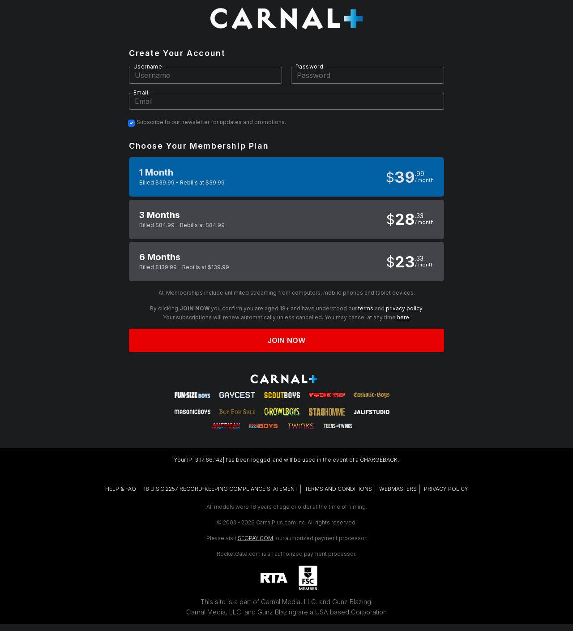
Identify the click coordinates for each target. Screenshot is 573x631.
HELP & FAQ (120, 488)
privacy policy (404, 308)
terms (365, 308)
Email (140, 92)
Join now (286, 340)
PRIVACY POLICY (446, 488)
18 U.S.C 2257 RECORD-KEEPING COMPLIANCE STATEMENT (220, 488)
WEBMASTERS (398, 488)
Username (147, 66)
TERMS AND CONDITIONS (338, 488)
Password (309, 66)
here (403, 317)
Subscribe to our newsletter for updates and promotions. (211, 122)
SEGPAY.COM (255, 538)
